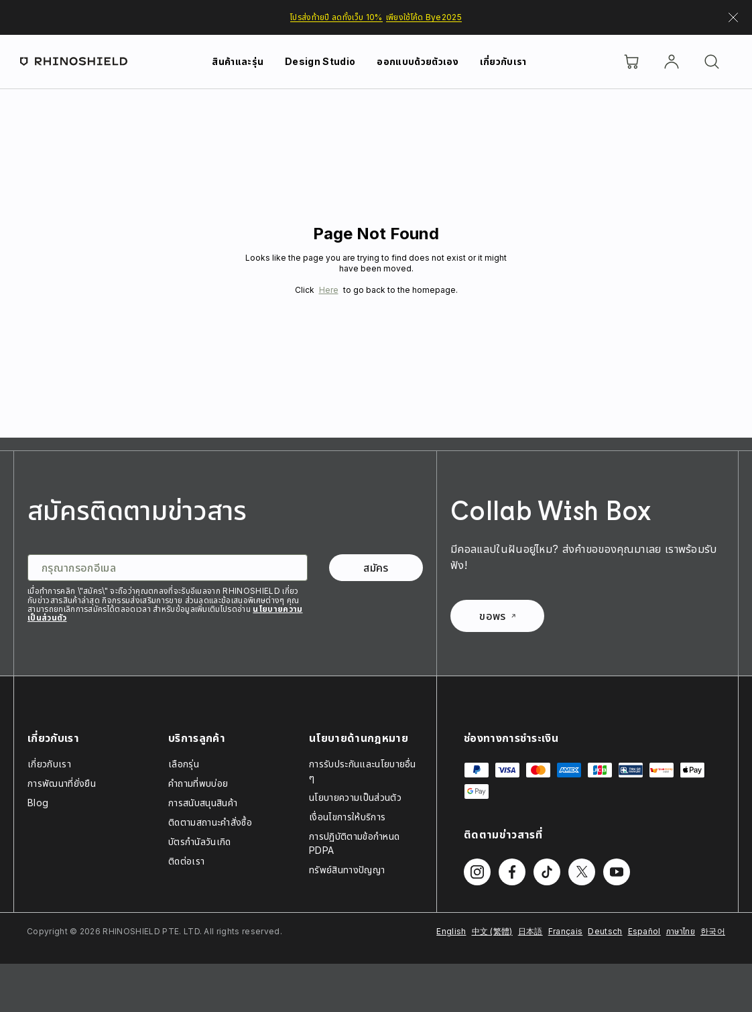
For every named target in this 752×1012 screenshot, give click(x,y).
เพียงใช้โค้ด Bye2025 (424, 17)
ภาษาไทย (680, 931)
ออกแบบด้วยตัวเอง (417, 61)
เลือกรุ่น (183, 763)
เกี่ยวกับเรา (503, 61)
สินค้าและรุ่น (237, 61)
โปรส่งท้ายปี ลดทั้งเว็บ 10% (336, 17)
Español (644, 931)
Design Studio (320, 61)
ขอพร (497, 616)
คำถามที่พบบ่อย (198, 783)
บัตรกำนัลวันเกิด (199, 841)
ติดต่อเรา (186, 861)
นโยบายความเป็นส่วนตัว (355, 797)
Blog (37, 802)
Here (328, 290)
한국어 (712, 931)
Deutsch (605, 931)
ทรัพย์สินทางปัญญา (347, 869)
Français (565, 931)
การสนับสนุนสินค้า (202, 802)
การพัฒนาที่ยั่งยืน (61, 783)
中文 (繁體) (492, 931)
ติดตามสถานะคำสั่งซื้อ (210, 822)
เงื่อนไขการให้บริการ (347, 816)
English (451, 931)
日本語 (530, 931)
